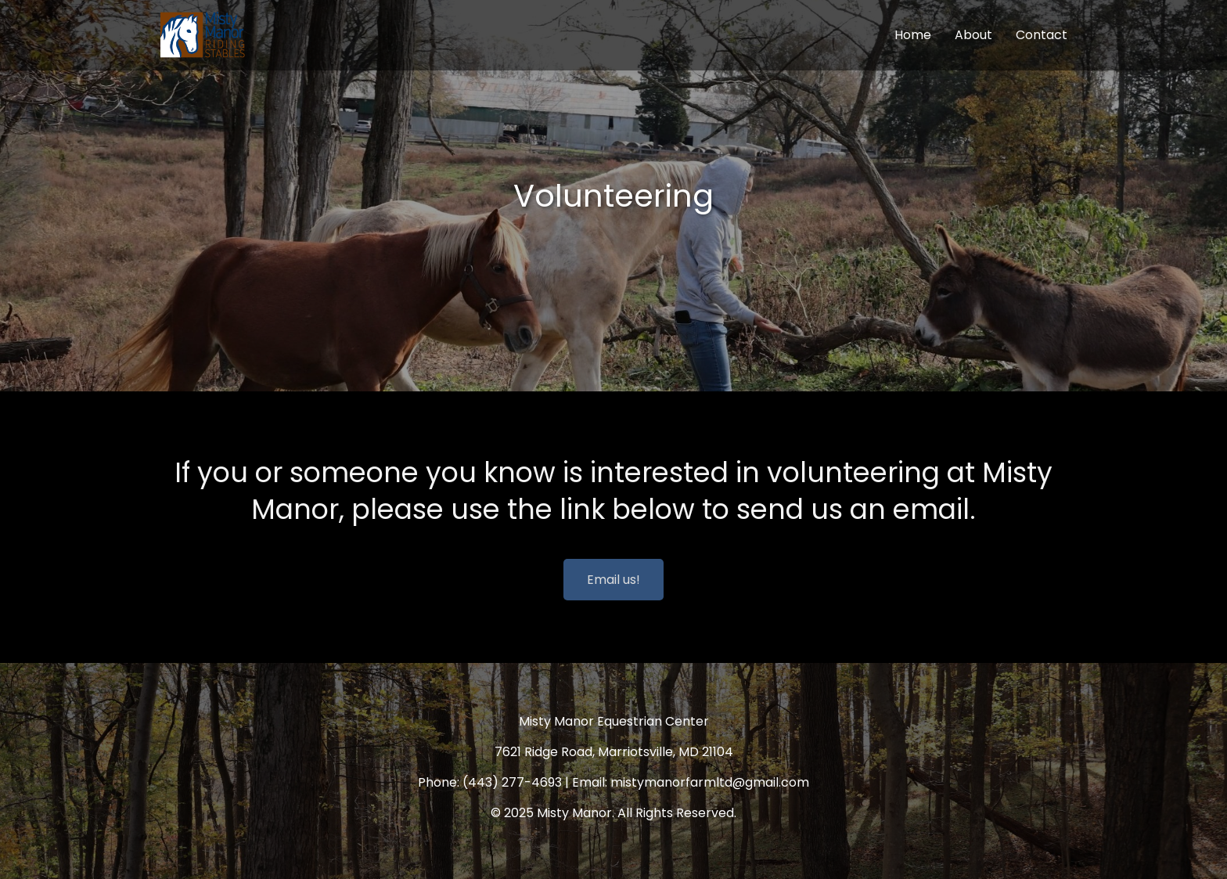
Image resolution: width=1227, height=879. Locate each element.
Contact (1041, 35)
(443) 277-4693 (512, 782)
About (973, 35)
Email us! (613, 580)
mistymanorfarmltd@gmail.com (709, 782)
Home (912, 35)
